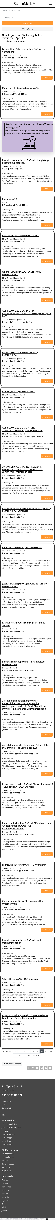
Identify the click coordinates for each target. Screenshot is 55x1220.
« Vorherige (7, 1051)
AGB (3, 1104)
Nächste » (37, 1055)
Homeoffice (6, 1187)
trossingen (8, 38)
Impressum (6, 1101)
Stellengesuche (8, 1154)
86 (29, 1055)
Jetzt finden (27, 23)
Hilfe (3, 1115)
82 (51, 1051)
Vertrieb (5, 1180)
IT (2, 1204)
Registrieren (6, 1141)
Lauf (5, 169)
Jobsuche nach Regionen (11, 1127)
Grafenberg (7, 205)
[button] (29, 1068)
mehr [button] (41, 1219)
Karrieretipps (7, 1138)
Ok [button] (47, 1219)
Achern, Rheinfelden (11, 436)
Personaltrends (8, 1157)
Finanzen (5, 1190)
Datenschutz (7, 1108)
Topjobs (5, 1131)
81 (46, 1051)
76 (24, 1051)
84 (20, 1055)
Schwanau (7, 58)
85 (24, 1055)
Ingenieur (5, 1200)
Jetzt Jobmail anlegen (12, 1064)
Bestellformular (8, 1164)
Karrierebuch (7, 1144)
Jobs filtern (27, 29)
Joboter (5, 1210)
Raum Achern (8, 754)
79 (37, 1051)
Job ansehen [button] (47, 77)
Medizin (5, 1193)
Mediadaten (6, 1167)
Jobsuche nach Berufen (11, 1124)
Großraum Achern (10, 670)
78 (33, 1051)
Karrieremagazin (8, 1134)
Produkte (5, 1160)
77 (28, 1051)
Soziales (5, 1183)
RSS (3, 1111)
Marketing (6, 1197)
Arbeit (4, 1207)
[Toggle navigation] (50, 4)
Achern (6, 241)
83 (15, 1055)
